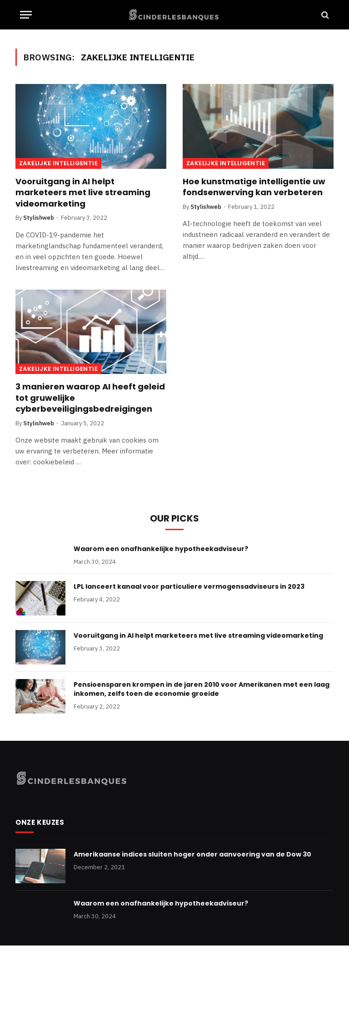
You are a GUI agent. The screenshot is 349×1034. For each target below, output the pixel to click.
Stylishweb (38, 218)
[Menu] (26, 15)
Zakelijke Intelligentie (58, 163)
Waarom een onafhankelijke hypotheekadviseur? (161, 548)
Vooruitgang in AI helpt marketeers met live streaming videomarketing (82, 192)
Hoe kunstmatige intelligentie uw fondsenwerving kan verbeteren (254, 187)
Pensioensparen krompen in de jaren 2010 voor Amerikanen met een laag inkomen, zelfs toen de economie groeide (201, 689)
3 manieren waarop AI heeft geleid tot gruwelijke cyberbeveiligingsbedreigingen (90, 397)
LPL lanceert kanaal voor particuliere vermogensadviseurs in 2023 (189, 586)
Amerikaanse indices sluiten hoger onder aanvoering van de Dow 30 (192, 854)
